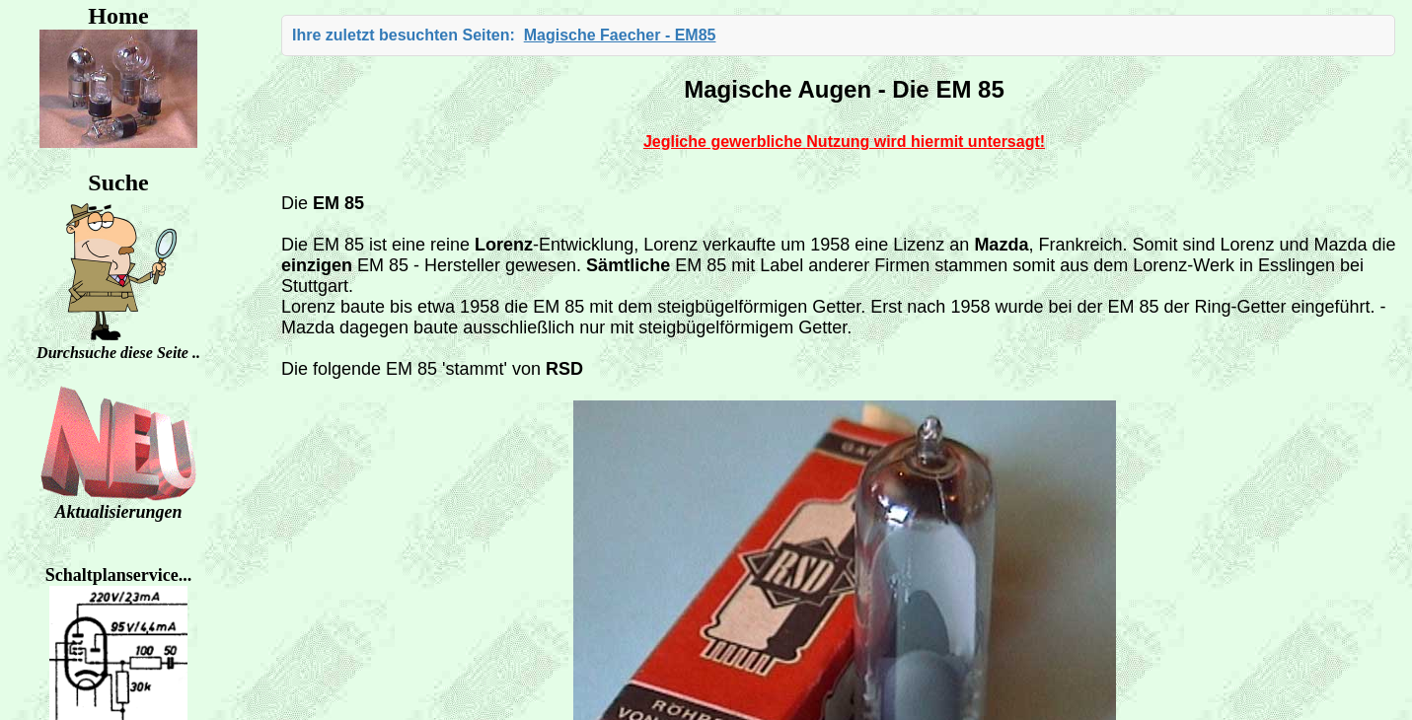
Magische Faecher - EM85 (620, 35)
